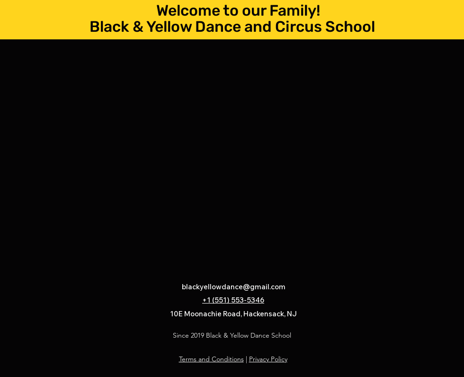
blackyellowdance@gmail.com (234, 286)
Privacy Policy (268, 359)
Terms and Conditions (211, 359)
